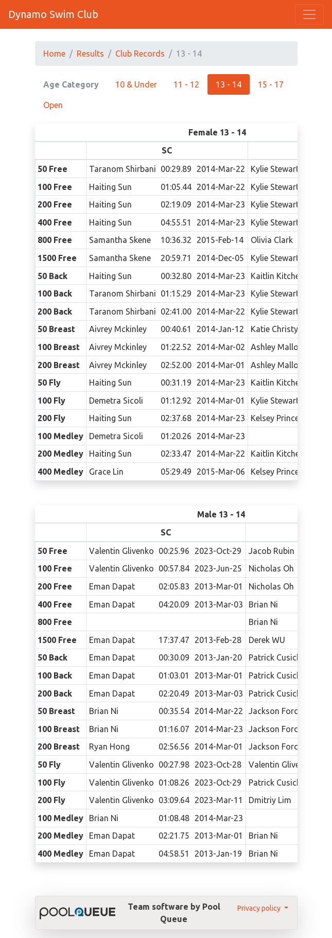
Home (54, 53)
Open (53, 105)
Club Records (140, 53)
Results (90, 53)
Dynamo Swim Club (53, 14)
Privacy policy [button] (259, 908)
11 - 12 (186, 84)
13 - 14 (228, 84)
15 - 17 (271, 84)
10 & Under (136, 84)
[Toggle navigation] (309, 14)
